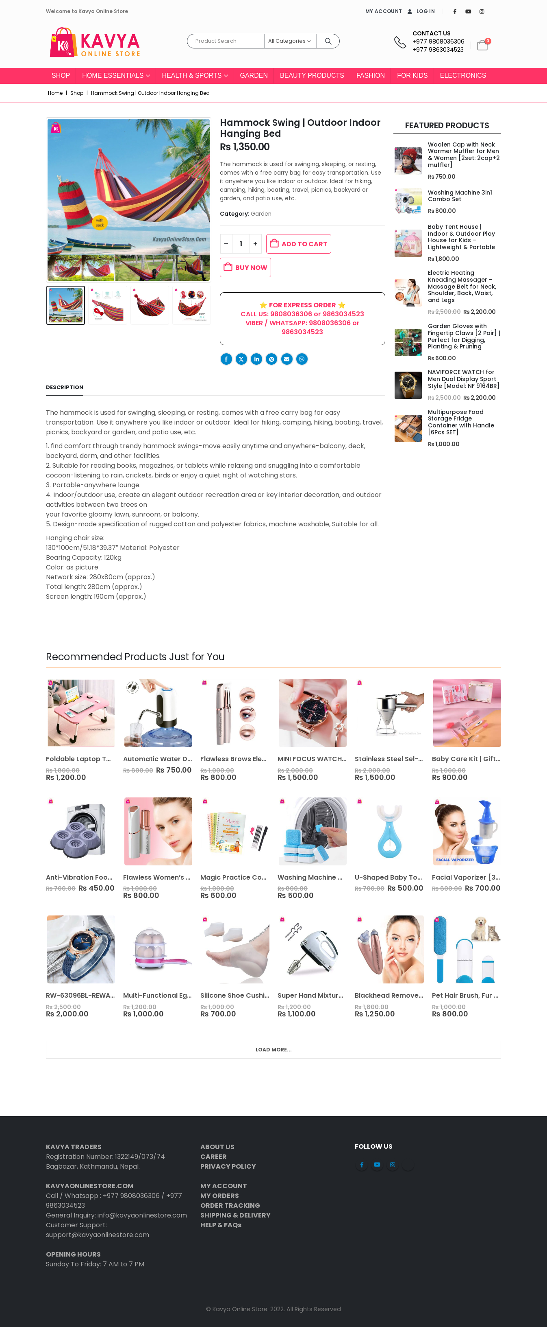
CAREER (213, 1156)
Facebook (226, 359)
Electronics (463, 75)
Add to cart (305, 244)
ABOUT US (217, 1147)
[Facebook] (454, 11)
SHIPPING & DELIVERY (235, 1215)
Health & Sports (192, 75)
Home (55, 93)
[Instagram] (481, 11)
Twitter (241, 359)
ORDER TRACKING (230, 1205)
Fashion (370, 75)
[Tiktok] (495, 11)
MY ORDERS (219, 1195)
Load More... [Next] (274, 1049)
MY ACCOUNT (383, 11)
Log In (420, 11)
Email (286, 359)
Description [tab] (64, 387)
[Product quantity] (241, 244)
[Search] (328, 41)
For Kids (412, 75)
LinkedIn (256, 359)
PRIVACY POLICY (228, 1166)
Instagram (392, 1164)
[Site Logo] (94, 45)
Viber (301, 359)
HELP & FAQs (220, 1225)
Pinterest (271, 359)
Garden (254, 75)
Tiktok (408, 1164)
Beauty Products (312, 75)
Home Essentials (112, 75)
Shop (61, 75)
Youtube (377, 1164)
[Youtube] (468, 11)
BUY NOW (251, 267)
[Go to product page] (407, 161)
